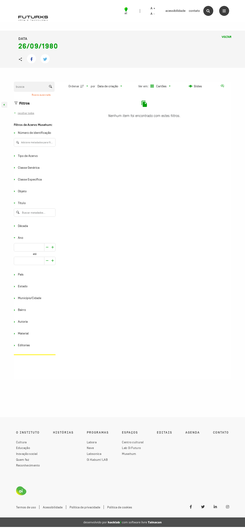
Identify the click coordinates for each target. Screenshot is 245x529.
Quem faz (22, 459)
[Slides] (195, 86)
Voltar (226, 37)
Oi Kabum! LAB (97, 459)
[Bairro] (34, 310)
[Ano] (34, 237)
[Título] (34, 203)
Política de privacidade (85, 507)
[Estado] (34, 286)
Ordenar (73, 86)
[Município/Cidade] (34, 298)
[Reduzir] (53, 247)
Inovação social (27, 454)
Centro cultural (133, 442)
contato (194, 11)
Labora (92, 442)
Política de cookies (119, 507)
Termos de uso (26, 507)
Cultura (21, 442)
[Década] (34, 226)
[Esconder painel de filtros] (4, 105)
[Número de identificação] (34, 133)
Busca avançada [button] (41, 95)
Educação (23, 448)
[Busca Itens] (34, 87)
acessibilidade (175, 11)
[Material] (34, 333)
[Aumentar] (47, 247)
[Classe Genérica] (34, 167)
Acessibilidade (53, 507)
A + (152, 8)
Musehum (129, 454)
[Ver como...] (223, 86)
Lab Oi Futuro (131, 448)
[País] (34, 274)
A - (152, 13)
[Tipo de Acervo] (34, 156)
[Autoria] (34, 321)
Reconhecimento (28, 465)
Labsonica (94, 454)
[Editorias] (34, 345)
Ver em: (143, 86)
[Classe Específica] (34, 179)
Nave (90, 448)
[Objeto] (34, 191)
